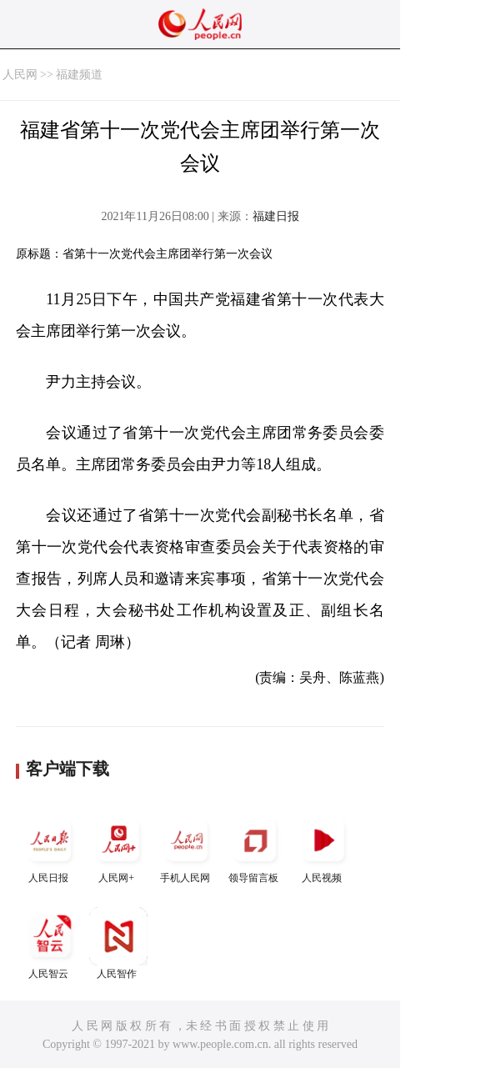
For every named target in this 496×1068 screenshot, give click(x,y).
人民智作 (118, 943)
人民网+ (118, 847)
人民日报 (50, 847)
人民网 (20, 74)
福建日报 (276, 216)
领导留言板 (255, 847)
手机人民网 (187, 847)
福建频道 (79, 74)
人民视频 (323, 847)
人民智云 (50, 943)
